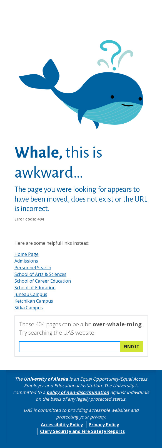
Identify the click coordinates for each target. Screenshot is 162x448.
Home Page (26, 254)
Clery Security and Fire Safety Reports (82, 431)
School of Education (35, 288)
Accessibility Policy (62, 425)
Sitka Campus (28, 308)
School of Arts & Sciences (40, 274)
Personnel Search (32, 268)
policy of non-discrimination (77, 392)
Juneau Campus (30, 294)
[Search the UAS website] (69, 346)
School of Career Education (42, 281)
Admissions (26, 261)
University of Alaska (46, 379)
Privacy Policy (104, 425)
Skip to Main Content (26, 6)
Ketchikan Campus (33, 301)
